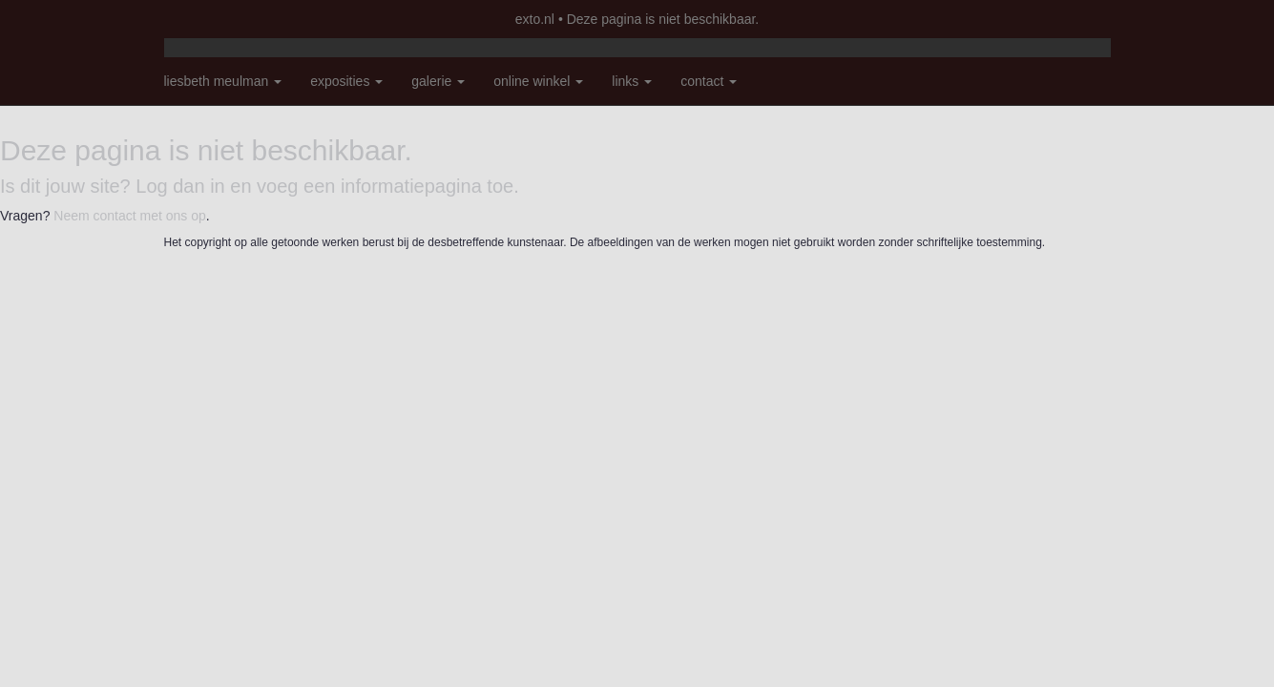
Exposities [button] (346, 81)
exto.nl (534, 19)
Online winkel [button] (538, 81)
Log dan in (180, 186)
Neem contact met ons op (129, 215)
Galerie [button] (438, 81)
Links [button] (632, 81)
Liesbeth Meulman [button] (223, 81)
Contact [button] (708, 81)
